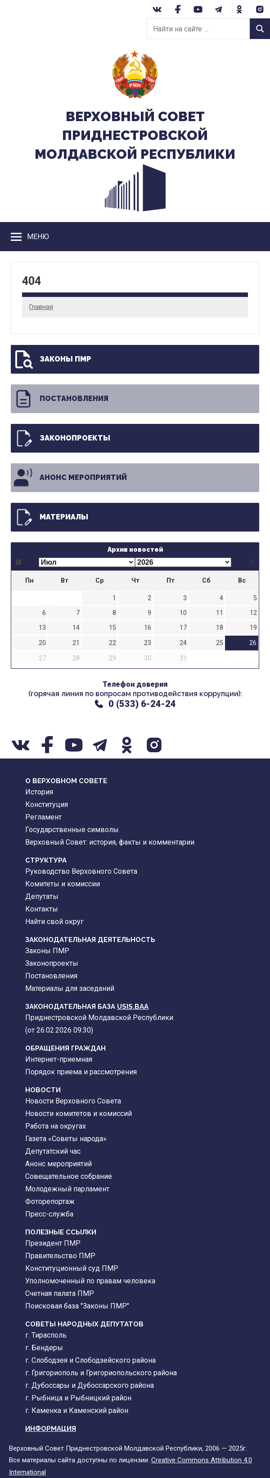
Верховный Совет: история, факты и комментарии (109, 842)
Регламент (43, 817)
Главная (41, 306)
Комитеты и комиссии (62, 884)
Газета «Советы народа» (66, 1138)
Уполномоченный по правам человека (90, 1281)
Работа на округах (55, 1126)
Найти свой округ (54, 921)
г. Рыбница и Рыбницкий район (78, 1398)
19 (253, 628)
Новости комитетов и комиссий (78, 1113)
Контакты (41, 909)
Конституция (46, 804)
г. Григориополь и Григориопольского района (101, 1373)
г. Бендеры (44, 1347)
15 (112, 628)
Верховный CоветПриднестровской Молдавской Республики (135, 135)
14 (76, 628)
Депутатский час (53, 1151)
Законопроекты (61, 438)
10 (183, 613)
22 (112, 643)
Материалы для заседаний (69, 988)
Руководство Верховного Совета (81, 871)
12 (253, 613)
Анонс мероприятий (70, 477)
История (39, 792)
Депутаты (41, 896)
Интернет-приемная (58, 1059)
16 (147, 628)
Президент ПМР (53, 1243)
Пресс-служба (49, 1214)
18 (219, 628)
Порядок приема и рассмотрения (81, 1072)
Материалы (50, 517)
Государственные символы (72, 829)
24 (183, 643)
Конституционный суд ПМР (71, 1268)
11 (219, 613)
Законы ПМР (52, 359)
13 (42, 628)
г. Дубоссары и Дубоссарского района (89, 1385)
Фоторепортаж (50, 1201)
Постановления (60, 399)
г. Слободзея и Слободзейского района (90, 1360)
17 (183, 628)
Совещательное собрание (68, 1176)
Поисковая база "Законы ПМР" (77, 1306)
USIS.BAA (132, 1007)
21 (76, 643)
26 (252, 643)
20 (42, 643)
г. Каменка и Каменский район (76, 1410)
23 (147, 643)
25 (219, 643)
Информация (50, 1429)
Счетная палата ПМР (59, 1293)
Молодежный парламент (67, 1189)
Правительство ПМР (60, 1255)
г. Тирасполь (46, 1335)
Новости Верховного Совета (73, 1101)
